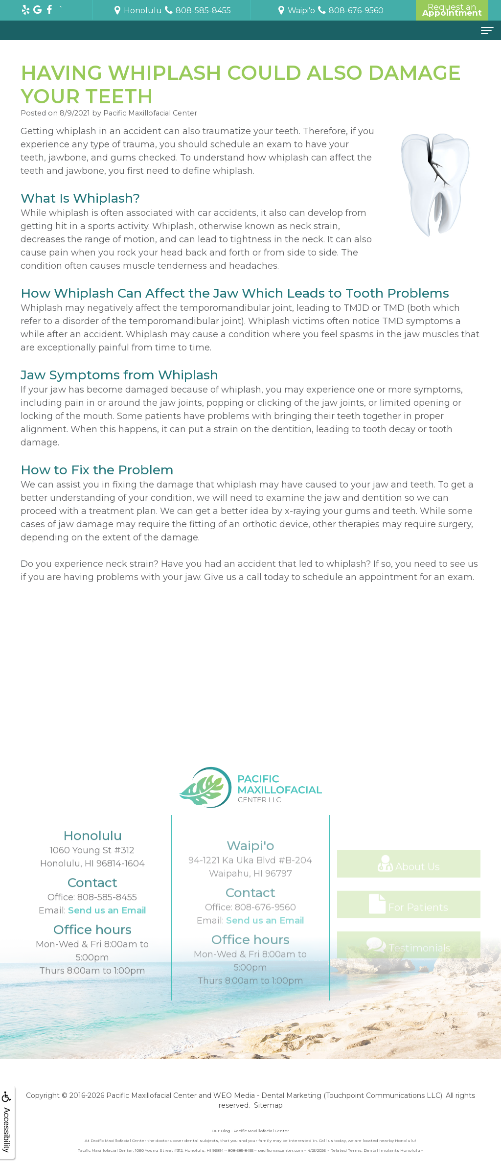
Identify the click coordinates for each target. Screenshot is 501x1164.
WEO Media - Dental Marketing (267, 1095)
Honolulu (137, 10)
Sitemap (268, 1105)
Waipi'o (295, 10)
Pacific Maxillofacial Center (151, 1095)
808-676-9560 (265, 932)
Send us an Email (107, 928)
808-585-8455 (107, 915)
